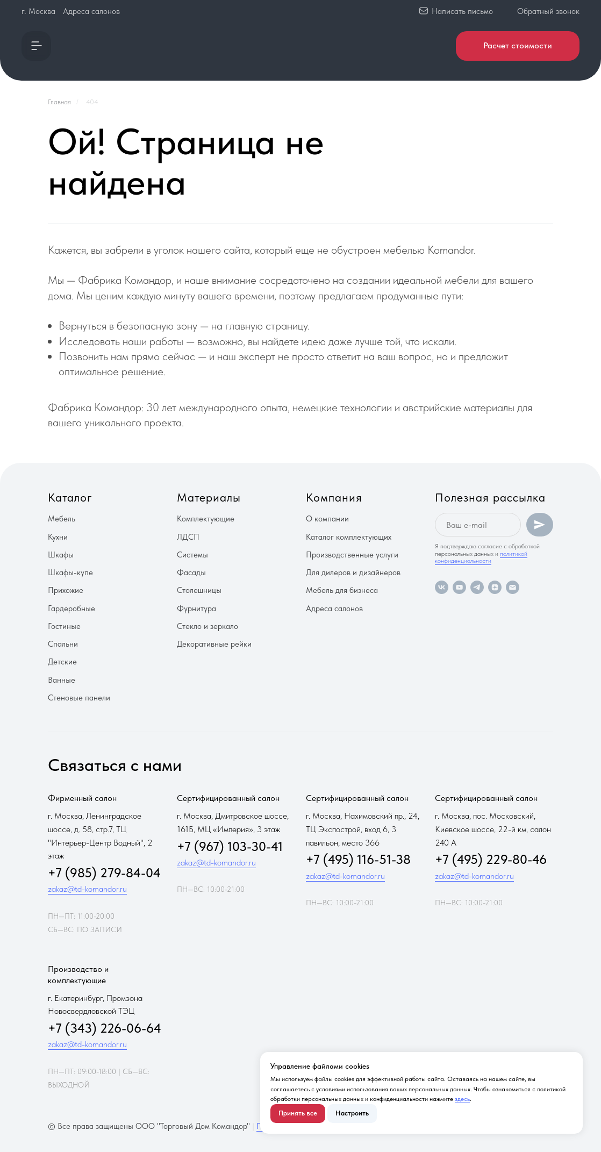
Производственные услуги (352, 555)
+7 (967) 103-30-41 (230, 846)
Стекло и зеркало (207, 626)
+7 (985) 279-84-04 (104, 873)
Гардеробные (71, 608)
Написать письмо (462, 11)
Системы (192, 555)
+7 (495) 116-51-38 (358, 859)
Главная (59, 102)
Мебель (61, 519)
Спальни (63, 644)
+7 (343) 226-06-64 (104, 1028)
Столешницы (199, 590)
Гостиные (64, 626)
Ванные (61, 680)
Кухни (58, 537)
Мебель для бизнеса (342, 590)
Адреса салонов (91, 11)
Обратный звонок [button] (548, 11)
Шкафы (61, 555)
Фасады (191, 572)
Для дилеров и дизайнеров (353, 572)
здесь (462, 1099)
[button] (36, 46)
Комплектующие (205, 519)
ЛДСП (188, 537)
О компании (327, 519)
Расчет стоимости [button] (517, 45)
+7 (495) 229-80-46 (491, 859)
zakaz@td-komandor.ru (87, 889)
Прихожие (65, 590)
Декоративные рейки (214, 644)
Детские (62, 662)
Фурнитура (196, 608)
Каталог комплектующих (348, 537)
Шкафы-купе (70, 572)
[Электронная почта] (512, 587)
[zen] (495, 587)
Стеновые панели (79, 698)
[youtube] (459, 587)
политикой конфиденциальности (481, 557)
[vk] (441, 587)
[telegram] (477, 587)
